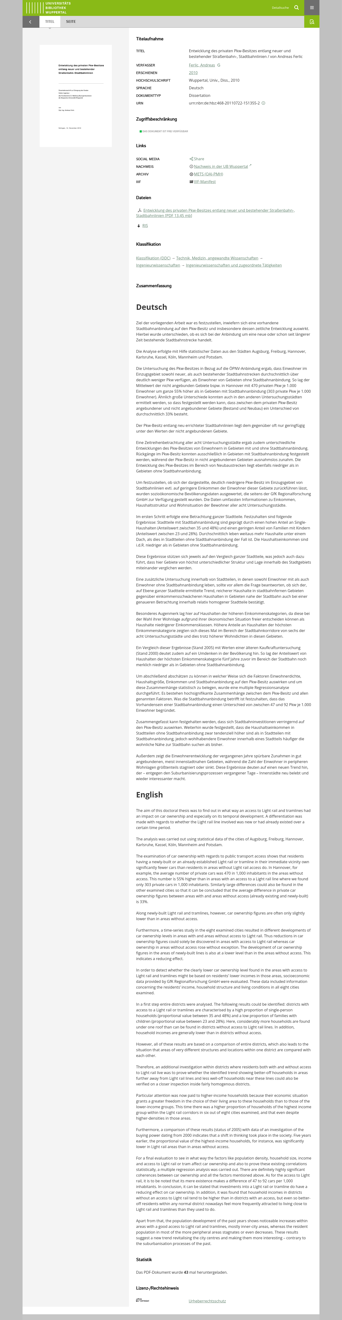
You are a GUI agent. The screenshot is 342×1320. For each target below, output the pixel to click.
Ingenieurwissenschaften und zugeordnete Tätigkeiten (234, 265)
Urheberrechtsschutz (207, 1301)
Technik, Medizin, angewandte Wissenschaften (217, 258)
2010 (193, 72)
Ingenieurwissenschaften (158, 265)
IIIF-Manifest (205, 181)
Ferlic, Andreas (202, 65)
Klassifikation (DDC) (153, 258)
